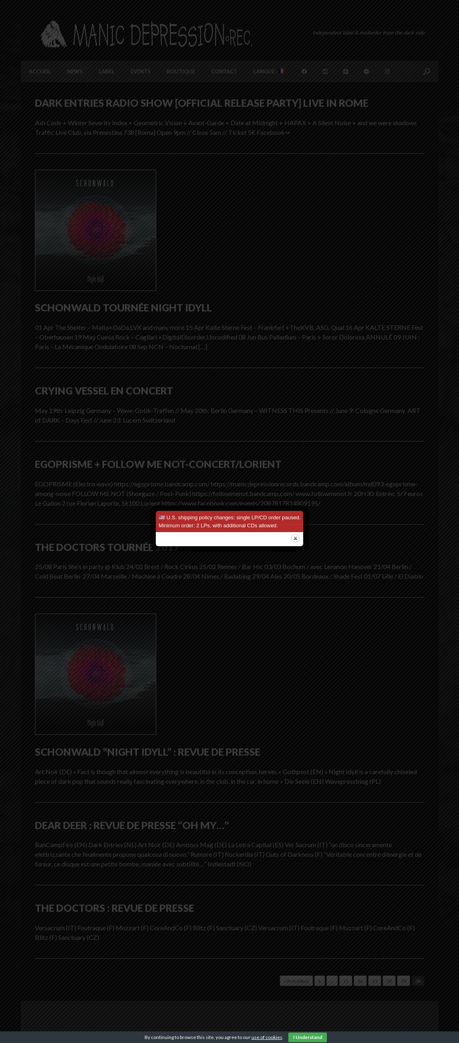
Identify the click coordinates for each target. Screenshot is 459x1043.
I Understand (307, 1037)
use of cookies (266, 1037)
